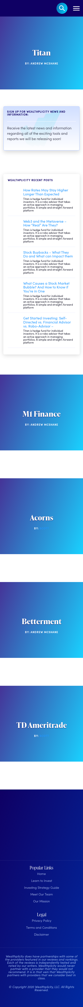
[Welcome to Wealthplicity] (10, 8)
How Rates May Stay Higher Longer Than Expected (45, 191)
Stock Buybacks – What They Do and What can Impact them (48, 254)
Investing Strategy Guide (41, 887)
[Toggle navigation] (76, 8)
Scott (44, 528)
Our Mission (41, 901)
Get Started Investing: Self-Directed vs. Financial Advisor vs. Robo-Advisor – (47, 321)
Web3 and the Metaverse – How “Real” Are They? (44, 223)
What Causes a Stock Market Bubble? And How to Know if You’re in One (46, 287)
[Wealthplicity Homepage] (30, 826)
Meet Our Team (41, 894)
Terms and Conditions (41, 927)
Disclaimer (41, 934)
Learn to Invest (41, 880)
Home (41, 873)
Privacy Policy (41, 920)
